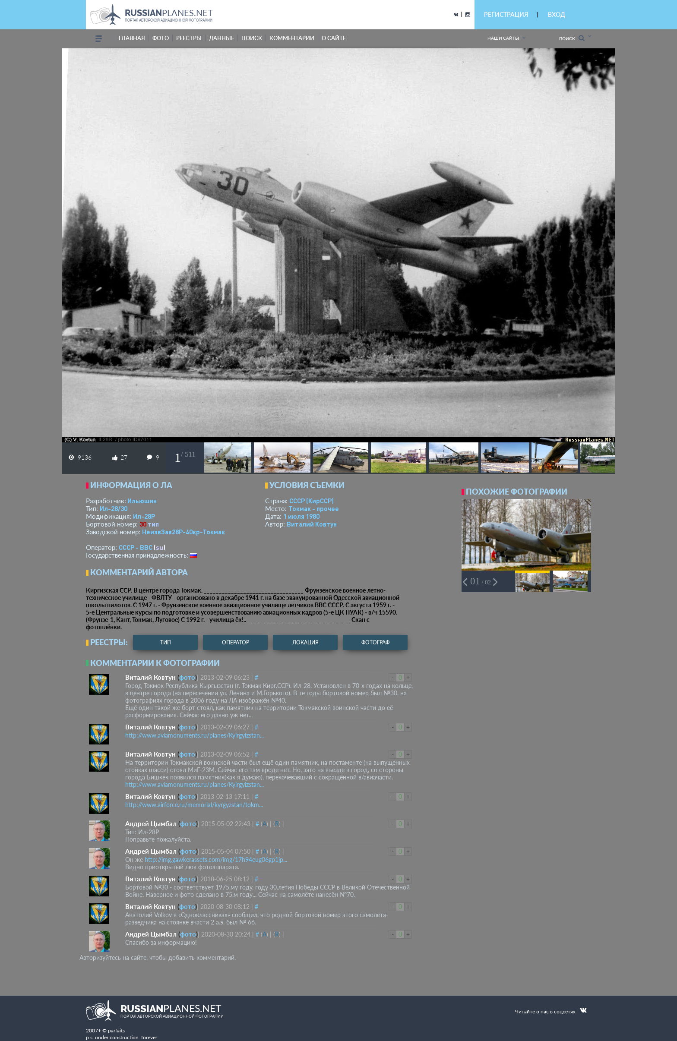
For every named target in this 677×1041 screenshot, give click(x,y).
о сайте (334, 38)
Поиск (572, 38)
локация (305, 642)
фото (160, 38)
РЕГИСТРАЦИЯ (506, 14)
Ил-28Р (144, 516)
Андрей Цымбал (151, 823)
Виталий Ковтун (312, 524)
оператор (235, 642)
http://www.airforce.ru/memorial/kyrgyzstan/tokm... (194, 804)
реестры (189, 38)
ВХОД (556, 14)
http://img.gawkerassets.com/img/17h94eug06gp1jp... (216, 859)
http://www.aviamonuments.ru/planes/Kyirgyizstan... (194, 735)
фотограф (375, 642)
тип (153, 524)
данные (221, 38)
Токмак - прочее (313, 508)
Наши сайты (503, 38)
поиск (251, 38)
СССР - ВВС (135, 547)
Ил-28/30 (113, 508)
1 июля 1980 (301, 516)
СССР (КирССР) (311, 501)
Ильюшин (142, 501)
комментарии (291, 38)
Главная (132, 38)
